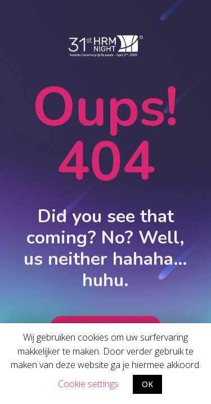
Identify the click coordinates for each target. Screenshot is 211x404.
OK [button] (147, 384)
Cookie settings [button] (88, 384)
